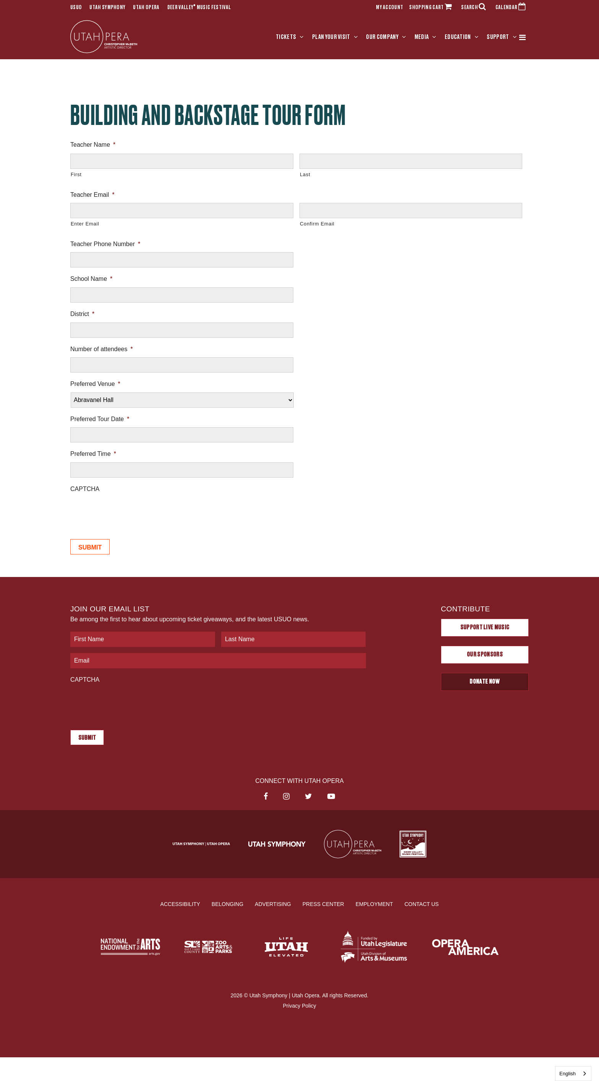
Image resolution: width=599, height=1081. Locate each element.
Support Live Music (485, 627)
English (567, 1073)
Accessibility (180, 904)
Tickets (286, 37)
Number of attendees (101, 349)
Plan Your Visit (331, 37)
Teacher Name (92, 144)
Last (305, 174)
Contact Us (422, 904)
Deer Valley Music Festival (199, 7)
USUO (76, 7)
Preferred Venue (95, 384)
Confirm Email (317, 224)
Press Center (323, 904)
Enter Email (85, 224)
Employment (374, 904)
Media (421, 37)
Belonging (227, 904)
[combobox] (573, 1073)
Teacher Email (92, 194)
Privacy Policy (299, 1006)
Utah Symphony (107, 7)
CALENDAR (512, 7)
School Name (91, 279)
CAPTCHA (84, 489)
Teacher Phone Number (105, 244)
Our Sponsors (485, 655)
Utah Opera (146, 7)
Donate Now (484, 682)
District (82, 314)
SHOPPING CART (432, 7)
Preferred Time (93, 454)
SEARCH (475, 7)
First (76, 174)
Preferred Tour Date (99, 419)
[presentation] (128, 512)
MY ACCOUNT (389, 7)
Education (458, 37)
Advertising (273, 904)
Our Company (382, 37)
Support (498, 37)
